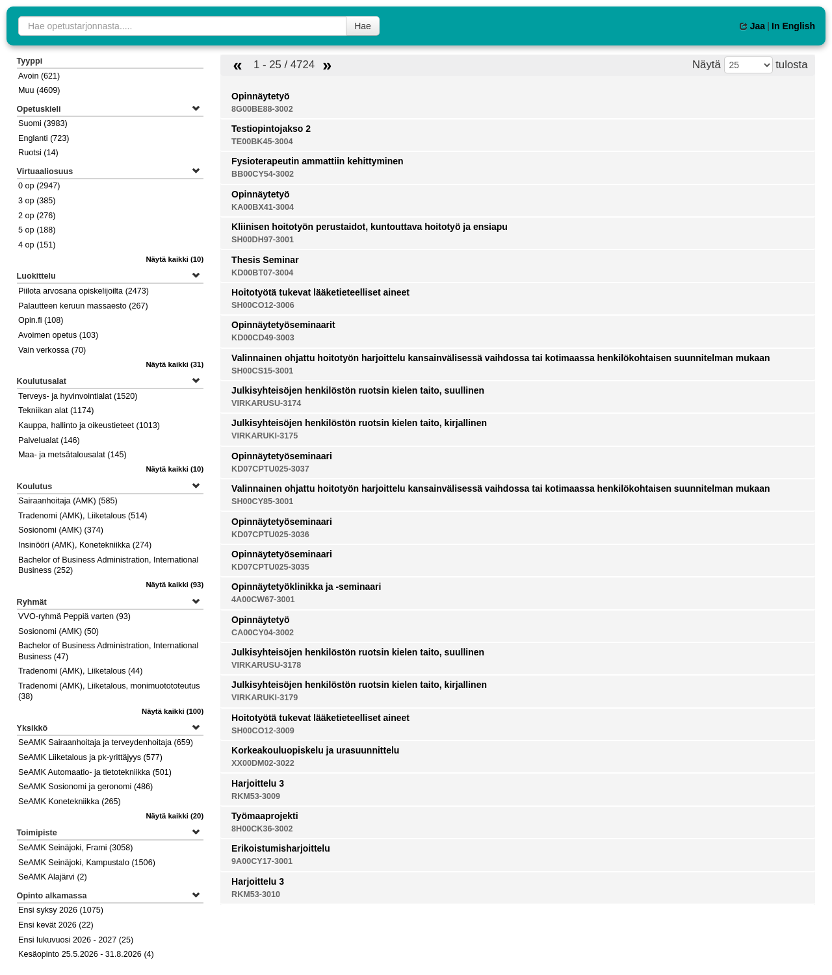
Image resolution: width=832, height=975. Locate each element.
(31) (174, 364)
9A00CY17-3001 (261, 861)
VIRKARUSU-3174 (266, 403)
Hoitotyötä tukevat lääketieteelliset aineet (320, 292)
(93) (174, 585)
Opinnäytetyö (260, 96)
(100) (172, 711)
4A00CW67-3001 (262, 599)
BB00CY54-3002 (262, 174)
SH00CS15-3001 (262, 370)
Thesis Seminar (265, 260)
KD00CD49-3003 (262, 337)
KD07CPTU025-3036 (270, 534)
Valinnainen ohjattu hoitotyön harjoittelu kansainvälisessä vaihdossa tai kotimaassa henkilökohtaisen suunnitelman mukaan (500, 358)
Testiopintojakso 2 (271, 128)
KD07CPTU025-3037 (270, 469)
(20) (174, 816)
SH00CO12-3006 (262, 305)
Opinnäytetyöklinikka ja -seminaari (306, 586)
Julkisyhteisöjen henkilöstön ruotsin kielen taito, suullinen (357, 390)
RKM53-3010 (255, 894)
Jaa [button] (752, 26)
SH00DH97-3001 (262, 239)
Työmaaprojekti (264, 816)
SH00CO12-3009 (262, 730)
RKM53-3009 (255, 796)
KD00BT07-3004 (262, 272)
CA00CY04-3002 (262, 632)
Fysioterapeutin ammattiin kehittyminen (317, 161)
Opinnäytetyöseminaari (281, 456)
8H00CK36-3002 (262, 828)
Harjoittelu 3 (257, 783)
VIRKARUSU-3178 (266, 665)
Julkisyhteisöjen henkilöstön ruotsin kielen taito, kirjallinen (359, 423)
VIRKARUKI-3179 (264, 697)
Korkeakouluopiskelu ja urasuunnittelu (315, 750)
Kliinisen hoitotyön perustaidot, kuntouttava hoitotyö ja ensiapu (369, 227)
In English (793, 26)
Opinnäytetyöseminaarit (283, 325)
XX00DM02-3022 (262, 763)
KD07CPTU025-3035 (270, 567)
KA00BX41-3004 (262, 207)
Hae (362, 26)
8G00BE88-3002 (262, 109)
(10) (174, 259)
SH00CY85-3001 (262, 501)
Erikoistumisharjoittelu (280, 848)
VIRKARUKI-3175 (264, 435)
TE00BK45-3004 (262, 141)
